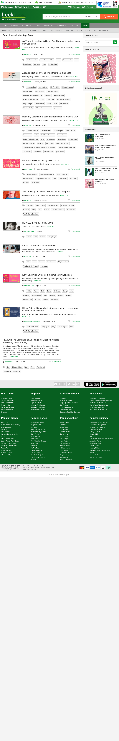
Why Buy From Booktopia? (69, 403)
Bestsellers (96, 393)
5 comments (56, 361)
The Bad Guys (35, 452)
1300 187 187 (39, 7)
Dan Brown (64, 425)
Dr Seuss (4, 429)
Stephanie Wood (63, 262)
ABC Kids (4, 422)
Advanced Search (7, 410)
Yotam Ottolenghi (66, 459)
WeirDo (33, 459)
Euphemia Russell (52, 91)
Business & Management (98, 425)
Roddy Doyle (52, 237)
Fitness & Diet (94, 434)
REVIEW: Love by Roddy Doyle (37, 223)
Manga (92, 452)
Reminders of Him (29, 143)
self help (45, 299)
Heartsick (48, 95)
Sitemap (4, 412)
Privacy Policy (6, 405)
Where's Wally (6, 455)
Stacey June (64, 104)
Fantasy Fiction (95, 448)
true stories (44, 266)
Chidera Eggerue (67, 87)
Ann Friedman (43, 87)
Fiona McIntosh (65, 432)
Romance (69, 30)
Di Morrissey (64, 427)
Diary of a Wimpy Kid (38, 429)
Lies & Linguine (62, 327)
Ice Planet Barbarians (48, 135)
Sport (79, 30)
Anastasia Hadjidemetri (32, 321)
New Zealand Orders (38, 410)
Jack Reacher (35, 436)
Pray (32, 367)
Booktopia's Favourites (97, 398)
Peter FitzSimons (66, 452)
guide (71, 291)
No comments (75, 54)
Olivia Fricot (28, 125)
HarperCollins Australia (43, 178)
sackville (37, 299)
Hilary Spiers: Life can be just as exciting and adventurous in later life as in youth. (50, 309)
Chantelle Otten (46, 131)
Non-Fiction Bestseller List (98, 410)
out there (37, 64)
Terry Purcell (41, 367)
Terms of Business (7, 403)
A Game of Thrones (37, 422)
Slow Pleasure (39, 104)
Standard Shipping (37, 400)
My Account (87, 7)
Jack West (34, 439)
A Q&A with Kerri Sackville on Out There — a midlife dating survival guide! (51, 42)
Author (36, 291)
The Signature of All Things (12, 371)
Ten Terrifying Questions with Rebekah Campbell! (46, 191)
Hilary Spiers (45, 327)
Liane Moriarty (65, 443)
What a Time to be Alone (43, 108)
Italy (53, 327)
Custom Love (27, 135)
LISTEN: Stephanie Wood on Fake (39, 245)
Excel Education (6, 427)
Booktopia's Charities (67, 407)
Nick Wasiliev (28, 169)
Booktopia (27, 54)
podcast (68, 295)
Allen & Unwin (40, 205)
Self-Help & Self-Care (63, 99)
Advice (29, 291)
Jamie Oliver (64, 434)
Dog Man (34, 427)
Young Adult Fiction (96, 457)
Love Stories (51, 139)
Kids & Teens (90, 30)
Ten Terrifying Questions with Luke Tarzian (106, 169)
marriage (52, 295)
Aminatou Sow (31, 87)
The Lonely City (28, 108)
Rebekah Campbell (58, 210)
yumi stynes (57, 108)
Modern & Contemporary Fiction (100, 450)
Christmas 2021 (28, 178)
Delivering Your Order (38, 407)
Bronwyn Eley (28, 285)
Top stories (20, 30)
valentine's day (48, 151)
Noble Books (27, 64)
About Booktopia (69, 393)
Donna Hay (64, 429)
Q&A (44, 64)
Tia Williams (27, 151)
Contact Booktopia (7, 400)
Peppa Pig (4, 448)
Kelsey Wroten (61, 135)
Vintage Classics (6, 452)
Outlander (34, 446)
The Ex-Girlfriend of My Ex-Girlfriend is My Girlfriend (39, 147)
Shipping (36, 393)
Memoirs (41, 262)
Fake (28, 262)
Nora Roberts (64, 450)
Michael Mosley (65, 448)
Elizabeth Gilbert (17, 367)
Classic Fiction (94, 446)
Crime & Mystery (95, 443)
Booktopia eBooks (66, 410)
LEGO (3, 436)
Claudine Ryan (28, 91)
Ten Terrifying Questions (30, 214)
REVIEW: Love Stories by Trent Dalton (41, 160)
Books (49, 291)
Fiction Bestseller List (97, 407)
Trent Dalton (37, 151)
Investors (63, 398)
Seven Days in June (62, 143)
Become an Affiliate (7, 407)
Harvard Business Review (9, 434)
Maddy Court (62, 139)
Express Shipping (36, 403)
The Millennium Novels (38, 441)
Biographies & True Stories (99, 422)
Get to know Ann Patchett (102, 135)
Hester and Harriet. (33, 327)
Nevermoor (34, 443)
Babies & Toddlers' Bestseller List (101, 400)
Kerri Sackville (67, 60)
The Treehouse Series (38, 457)
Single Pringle (27, 104)
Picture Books (94, 455)
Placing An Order (7, 398)
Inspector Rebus (36, 450)
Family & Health (95, 432)
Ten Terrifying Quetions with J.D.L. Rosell (105, 146)
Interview (26, 295)
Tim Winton (64, 457)
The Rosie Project (37, 455)
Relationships (52, 64)
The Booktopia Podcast (30, 266)
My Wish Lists (74, 7)
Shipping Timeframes (38, 405)
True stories (56, 30)
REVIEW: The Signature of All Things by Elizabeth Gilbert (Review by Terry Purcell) (31, 341)
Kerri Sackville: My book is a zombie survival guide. (47, 275)
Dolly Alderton (39, 91)
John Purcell (9, 362)
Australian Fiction (95, 441)
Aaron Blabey (64, 422)
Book (42, 291)
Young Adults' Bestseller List (99, 405)
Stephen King (64, 455)
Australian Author (32, 60)
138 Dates (30, 205)
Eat (8, 367)
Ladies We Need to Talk (30, 99)
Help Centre (7, 7)
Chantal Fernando (32, 131)
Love (76, 60)
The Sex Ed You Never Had (67, 147)
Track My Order (22, 7)
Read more (74, 77)
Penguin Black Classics (9, 446)
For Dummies (5, 432)
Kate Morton (64, 441)
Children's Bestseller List (98, 403)
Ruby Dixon (49, 143)
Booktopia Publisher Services (70, 412)
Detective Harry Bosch (38, 432)
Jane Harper (64, 439)
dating (58, 60)
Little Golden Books (7, 439)
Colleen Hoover (70, 131)
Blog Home (7, 30)
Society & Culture (52, 104)
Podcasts (103, 30)
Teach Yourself (6, 450)
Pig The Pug (35, 448)
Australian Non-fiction (47, 60)
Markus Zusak (65, 446)
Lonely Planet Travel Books (10, 441)
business (26, 210)
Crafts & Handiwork (96, 429)
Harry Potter (35, 434)
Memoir (46, 210)
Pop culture (33, 30)
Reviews (26, 183)
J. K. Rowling (64, 436)
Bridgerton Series (36, 425)
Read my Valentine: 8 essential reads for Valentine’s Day (50, 116)
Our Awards (64, 405)
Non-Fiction (73, 178)
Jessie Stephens (59, 95)
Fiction (29, 237)
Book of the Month (62, 174)
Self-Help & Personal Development (101, 439)
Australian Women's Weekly (10, 425)
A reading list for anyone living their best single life (46, 73)
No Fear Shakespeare (8, 443)
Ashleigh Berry (29, 231)
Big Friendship (54, 87)
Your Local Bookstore (67, 400)
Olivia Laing (50, 99)
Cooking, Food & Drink (97, 427)
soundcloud (54, 299)
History (92, 436)
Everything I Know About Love (32, 95)
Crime (45, 30)
